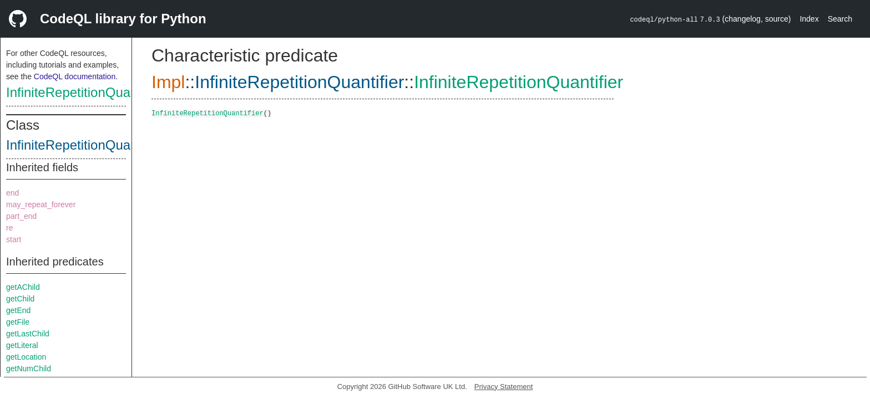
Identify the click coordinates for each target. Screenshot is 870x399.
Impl (168, 82)
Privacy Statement (503, 386)
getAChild (23, 287)
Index (809, 18)
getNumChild (28, 368)
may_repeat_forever (40, 204)
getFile (17, 322)
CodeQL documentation (74, 76)
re (9, 227)
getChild (20, 298)
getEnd (18, 310)
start (13, 239)
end (12, 192)
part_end (21, 216)
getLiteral (22, 345)
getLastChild (27, 333)
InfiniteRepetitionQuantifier (84, 92)
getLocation (26, 356)
